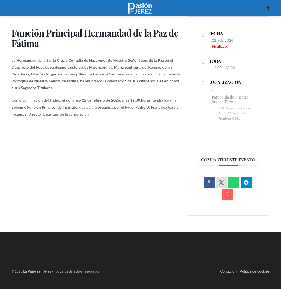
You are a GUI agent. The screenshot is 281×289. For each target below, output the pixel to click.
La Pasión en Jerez (37, 271)
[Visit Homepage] (140, 8)
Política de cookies (254, 271)
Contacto (227, 271)
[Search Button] (267, 8)
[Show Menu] (13, 8)
